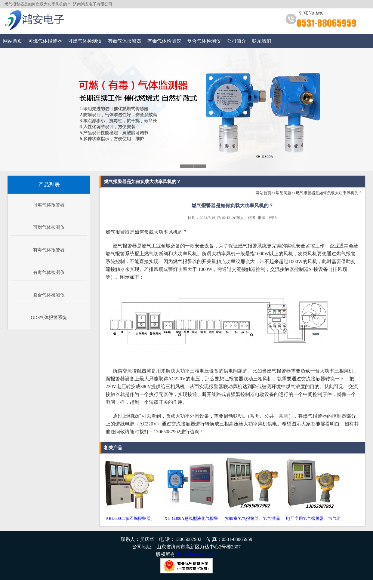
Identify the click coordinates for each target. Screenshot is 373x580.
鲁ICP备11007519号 (196, 554)
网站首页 (12, 41)
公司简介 (236, 41)
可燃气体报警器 (45, 41)
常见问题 (283, 193)
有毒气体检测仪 (164, 41)
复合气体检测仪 (204, 41)
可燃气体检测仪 (85, 41)
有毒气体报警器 (124, 41)
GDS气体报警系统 (49, 317)
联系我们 (261, 41)
